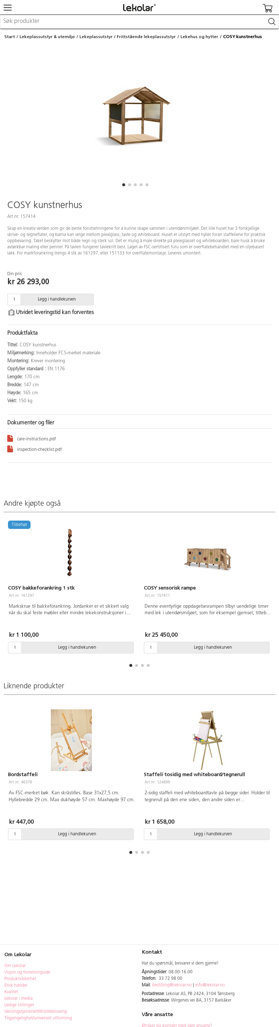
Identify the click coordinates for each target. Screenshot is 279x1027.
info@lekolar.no (210, 985)
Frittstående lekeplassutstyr (146, 36)
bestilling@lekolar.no (172, 985)
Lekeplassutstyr (96, 36)
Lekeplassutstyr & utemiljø (47, 36)
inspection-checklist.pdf (34, 448)
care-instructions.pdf (31, 438)
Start (9, 36)
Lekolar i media (18, 999)
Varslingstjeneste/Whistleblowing (35, 1012)
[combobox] (139, 22)
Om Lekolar (15, 966)
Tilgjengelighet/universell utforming (38, 1018)
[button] (123, 184)
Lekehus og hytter (199, 36)
